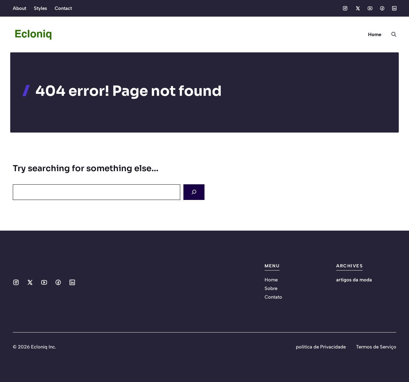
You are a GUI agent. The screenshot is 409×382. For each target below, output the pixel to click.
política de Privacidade (321, 347)
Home (374, 34)
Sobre (271, 288)
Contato (273, 297)
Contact (63, 8)
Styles (40, 8)
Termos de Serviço (376, 347)
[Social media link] (345, 8)
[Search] (193, 192)
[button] (391, 34)
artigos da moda (354, 280)
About (19, 8)
